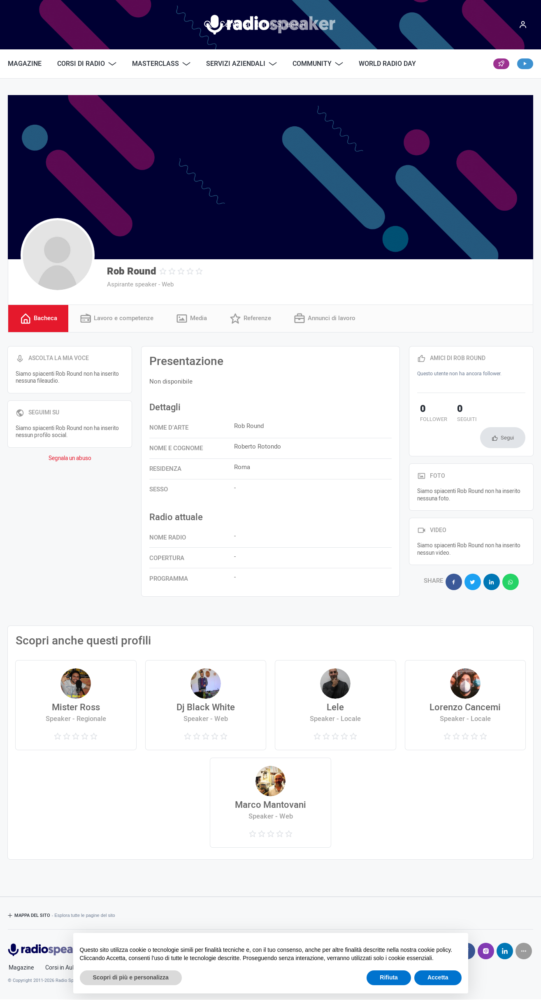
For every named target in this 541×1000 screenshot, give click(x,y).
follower (430, 415)
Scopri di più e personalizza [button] (131, 977)
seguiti (458, 415)
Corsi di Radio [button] (86, 64)
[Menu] (523, 24)
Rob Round (131, 271)
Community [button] (318, 64)
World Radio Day (387, 64)
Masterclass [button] (161, 64)
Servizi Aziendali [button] (241, 64)
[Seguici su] (523, 952)
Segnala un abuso (70, 459)
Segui (507, 416)
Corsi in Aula (61, 969)
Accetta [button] (437, 977)
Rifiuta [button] (389, 977)
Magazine (25, 64)
